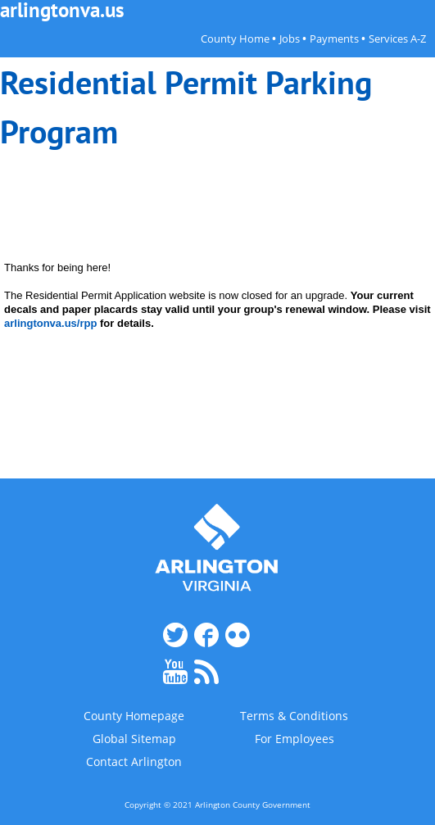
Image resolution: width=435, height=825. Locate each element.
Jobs (289, 39)
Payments (334, 39)
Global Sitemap (134, 739)
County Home (235, 39)
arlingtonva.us (62, 10)
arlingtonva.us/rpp (50, 323)
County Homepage (134, 716)
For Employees (294, 739)
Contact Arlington (134, 762)
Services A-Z (397, 39)
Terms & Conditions (294, 716)
